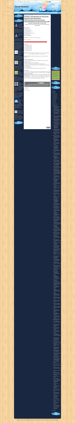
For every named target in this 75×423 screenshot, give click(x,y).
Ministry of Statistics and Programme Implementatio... (56, 269)
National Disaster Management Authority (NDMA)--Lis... (56, 313)
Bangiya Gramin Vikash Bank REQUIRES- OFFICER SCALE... (56, 207)
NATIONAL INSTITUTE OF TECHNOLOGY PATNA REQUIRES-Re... (56, 266)
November (54, 95)
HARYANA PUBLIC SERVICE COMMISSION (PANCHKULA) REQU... (57, 223)
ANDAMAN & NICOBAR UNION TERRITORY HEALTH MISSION (56, 359)
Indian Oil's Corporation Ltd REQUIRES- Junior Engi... (57, 301)
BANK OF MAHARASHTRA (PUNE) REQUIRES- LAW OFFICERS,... (57, 164)
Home (16, 1)
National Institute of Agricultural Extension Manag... (56, 310)
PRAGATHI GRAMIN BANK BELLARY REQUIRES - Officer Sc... (57, 173)
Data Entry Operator (30, 84)
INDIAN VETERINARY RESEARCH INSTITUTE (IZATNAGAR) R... (57, 120)
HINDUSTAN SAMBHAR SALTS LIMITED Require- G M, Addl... (56, 351)
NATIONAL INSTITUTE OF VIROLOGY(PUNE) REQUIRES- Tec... (56, 246)
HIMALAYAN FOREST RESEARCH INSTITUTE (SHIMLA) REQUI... (57, 136)
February (54, 104)
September (54, 97)
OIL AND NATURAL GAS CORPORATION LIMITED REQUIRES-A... (57, 123)
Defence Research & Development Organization (56, 396)
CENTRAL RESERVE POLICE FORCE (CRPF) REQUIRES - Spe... (57, 167)
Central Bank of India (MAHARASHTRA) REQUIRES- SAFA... (56, 338)
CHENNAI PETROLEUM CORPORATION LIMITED (56, 381)
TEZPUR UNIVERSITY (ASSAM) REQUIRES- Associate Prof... (56, 260)
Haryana (35, 84)
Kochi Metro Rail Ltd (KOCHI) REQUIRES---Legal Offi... (56, 176)
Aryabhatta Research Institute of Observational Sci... (57, 263)
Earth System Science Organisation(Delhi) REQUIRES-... (56, 348)
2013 (53, 92)
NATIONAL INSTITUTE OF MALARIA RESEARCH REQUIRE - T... (56, 250)
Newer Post (26, 127)
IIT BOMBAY (55, 404)
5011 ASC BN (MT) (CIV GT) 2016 (20, 35)
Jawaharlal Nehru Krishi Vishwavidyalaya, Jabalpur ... (56, 325)
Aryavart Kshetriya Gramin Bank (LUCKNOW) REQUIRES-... (56, 220)
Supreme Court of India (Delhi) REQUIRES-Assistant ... (56, 143)
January (54, 105)
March (54, 102)
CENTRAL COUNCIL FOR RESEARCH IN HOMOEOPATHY (56, 354)
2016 (53, 91)
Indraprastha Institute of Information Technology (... (56, 368)
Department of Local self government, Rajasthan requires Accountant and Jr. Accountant (19, 112)
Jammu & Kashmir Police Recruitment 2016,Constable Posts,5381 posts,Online (18, 43)
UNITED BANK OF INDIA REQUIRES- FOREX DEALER (56, 184)
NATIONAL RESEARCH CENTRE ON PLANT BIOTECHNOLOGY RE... (57, 154)
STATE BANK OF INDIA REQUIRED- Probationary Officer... (56, 197)
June (54, 100)
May (54, 101)
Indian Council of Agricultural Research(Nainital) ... (56, 280)
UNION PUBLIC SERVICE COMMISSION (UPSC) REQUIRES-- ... (56, 284)
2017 (53, 90)
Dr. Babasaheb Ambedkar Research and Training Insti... (56, 298)
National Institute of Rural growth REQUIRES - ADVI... (56, 151)
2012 (53, 410)
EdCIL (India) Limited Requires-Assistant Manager (56, 328)
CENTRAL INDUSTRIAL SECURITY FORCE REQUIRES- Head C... (56, 161)
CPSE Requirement (55, 398)
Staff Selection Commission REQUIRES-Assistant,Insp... (57, 243)
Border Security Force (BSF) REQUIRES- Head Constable (57, 240)
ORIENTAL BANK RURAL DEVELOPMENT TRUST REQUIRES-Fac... (57, 117)
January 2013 (38, 84)
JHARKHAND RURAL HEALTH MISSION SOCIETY (56, 393)
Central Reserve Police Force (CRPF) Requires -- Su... (57, 322)
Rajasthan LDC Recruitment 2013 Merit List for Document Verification (20, 53)
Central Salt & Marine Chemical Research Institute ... (56, 331)
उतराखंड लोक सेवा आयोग (56, 372)
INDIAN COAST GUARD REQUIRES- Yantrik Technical (56, 133)
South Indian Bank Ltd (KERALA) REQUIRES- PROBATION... (56, 204)
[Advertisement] (37, 118)
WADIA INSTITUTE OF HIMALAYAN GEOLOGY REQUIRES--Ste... (57, 233)
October (54, 96)
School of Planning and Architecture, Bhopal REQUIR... (56, 210)
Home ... (25, 1)
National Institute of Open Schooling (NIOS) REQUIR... (56, 287)
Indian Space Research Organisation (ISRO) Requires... (56, 317)
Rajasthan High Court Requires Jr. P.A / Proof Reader (56, 194)
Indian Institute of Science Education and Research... (56, 387)
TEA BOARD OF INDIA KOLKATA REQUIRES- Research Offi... (56, 191)
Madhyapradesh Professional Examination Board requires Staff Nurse (20, 63)
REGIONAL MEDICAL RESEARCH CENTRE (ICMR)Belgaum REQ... (56, 170)
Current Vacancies (20, 1)
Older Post (48, 127)
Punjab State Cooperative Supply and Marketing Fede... (56, 304)
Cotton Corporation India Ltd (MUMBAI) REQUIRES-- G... (56, 257)
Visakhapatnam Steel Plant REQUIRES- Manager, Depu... (56, 307)
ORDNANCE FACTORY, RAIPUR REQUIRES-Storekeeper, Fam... (56, 130)
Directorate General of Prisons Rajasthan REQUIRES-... (56, 107)
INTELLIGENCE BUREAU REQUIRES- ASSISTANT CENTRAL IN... (57, 230)
